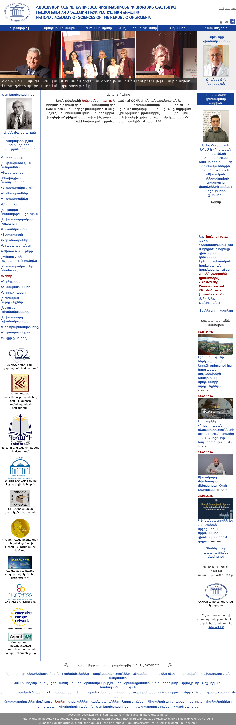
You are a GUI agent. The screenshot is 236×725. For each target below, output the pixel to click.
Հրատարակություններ (21, 187)
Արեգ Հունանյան (215, 145)
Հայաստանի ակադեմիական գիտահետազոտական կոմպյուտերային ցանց (20, 646)
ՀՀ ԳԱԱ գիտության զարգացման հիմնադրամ (20, 365)
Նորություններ (14, 292)
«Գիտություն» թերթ (17, 251)
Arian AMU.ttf (216, 627)
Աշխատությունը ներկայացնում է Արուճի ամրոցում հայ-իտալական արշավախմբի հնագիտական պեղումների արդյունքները (216, 370)
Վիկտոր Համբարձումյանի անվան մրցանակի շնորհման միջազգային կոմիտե (20, 544)
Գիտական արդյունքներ (167, 701)
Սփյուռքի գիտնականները (210, 701)
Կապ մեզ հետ (216, 28)
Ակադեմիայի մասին (59, 28)
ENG (227, 8)
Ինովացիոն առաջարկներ (60, 683)
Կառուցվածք (12, 157)
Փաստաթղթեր (14, 172)
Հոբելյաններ (12, 281)
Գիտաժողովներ (15, 198)
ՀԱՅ (221, 8)
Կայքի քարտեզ (14, 338)
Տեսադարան (12, 234)
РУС (233, 8)
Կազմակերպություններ (138, 28)
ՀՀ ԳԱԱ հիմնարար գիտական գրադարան (20, 509)
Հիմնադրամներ (15, 193)
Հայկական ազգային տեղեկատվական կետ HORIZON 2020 (20, 573)
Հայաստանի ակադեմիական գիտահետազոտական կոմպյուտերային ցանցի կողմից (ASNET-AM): (147, 718)
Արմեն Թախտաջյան (19, 132)
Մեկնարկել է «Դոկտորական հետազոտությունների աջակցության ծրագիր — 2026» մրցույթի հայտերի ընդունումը (216, 430)
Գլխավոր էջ (19, 28)
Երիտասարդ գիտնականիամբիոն (215, 99)
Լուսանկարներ (14, 229)
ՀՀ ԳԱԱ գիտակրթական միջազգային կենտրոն (20, 481)
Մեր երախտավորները (20, 94)
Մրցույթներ (11, 204)
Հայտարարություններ (20, 332)
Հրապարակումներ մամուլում (28, 701)
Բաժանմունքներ (98, 28)
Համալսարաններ (16, 287)
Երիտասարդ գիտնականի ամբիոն (65, 706)
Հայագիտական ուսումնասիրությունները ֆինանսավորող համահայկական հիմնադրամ (20, 399)
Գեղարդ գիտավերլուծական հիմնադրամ (20, 448)
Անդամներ (177, 28)
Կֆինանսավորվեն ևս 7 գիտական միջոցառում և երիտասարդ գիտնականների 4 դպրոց (215, 529)
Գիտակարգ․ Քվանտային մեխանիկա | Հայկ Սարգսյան (215, 481)
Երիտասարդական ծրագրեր (23, 692)
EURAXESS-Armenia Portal (20, 600)
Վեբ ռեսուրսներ (15, 240)
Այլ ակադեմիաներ (16, 245)
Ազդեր (7, 276)
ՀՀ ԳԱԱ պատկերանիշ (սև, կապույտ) (216, 602)
